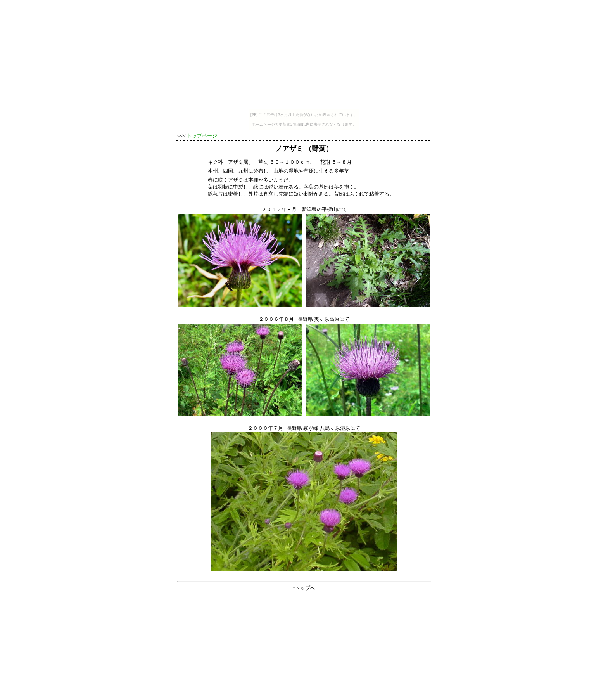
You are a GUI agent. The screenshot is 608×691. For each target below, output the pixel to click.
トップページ (202, 136)
